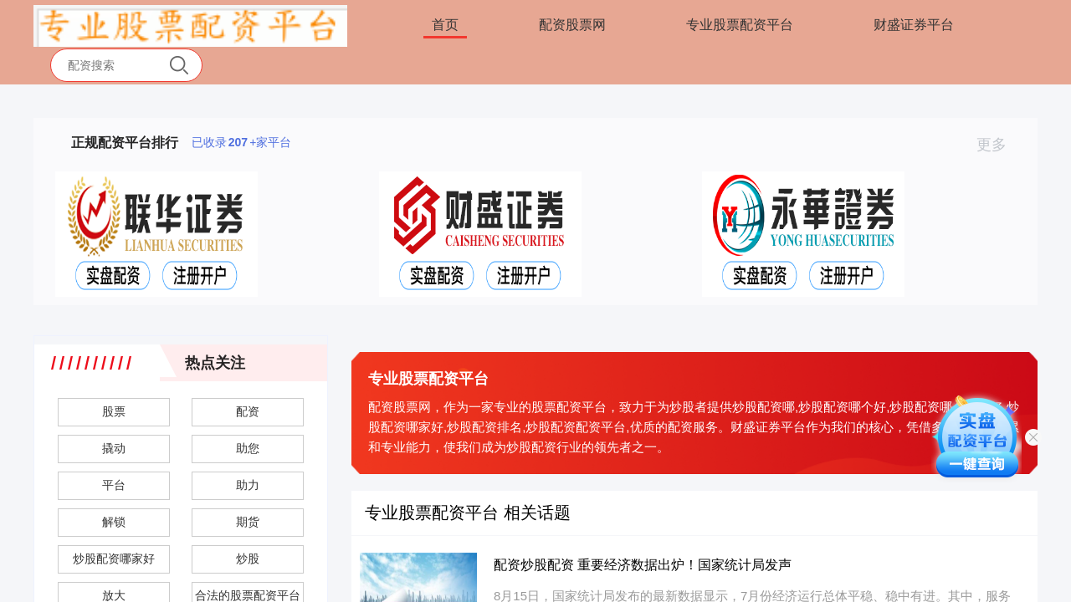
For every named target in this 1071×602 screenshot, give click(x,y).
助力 (247, 485)
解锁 (114, 521)
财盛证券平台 (914, 25)
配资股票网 (572, 25)
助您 (247, 448)
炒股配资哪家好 (114, 558)
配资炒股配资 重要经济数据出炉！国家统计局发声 (643, 565)
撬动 (114, 448)
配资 (247, 411)
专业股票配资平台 (739, 25)
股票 (114, 411)
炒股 (247, 558)
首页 (445, 25)
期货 (247, 521)
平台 (114, 485)
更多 (998, 144)
